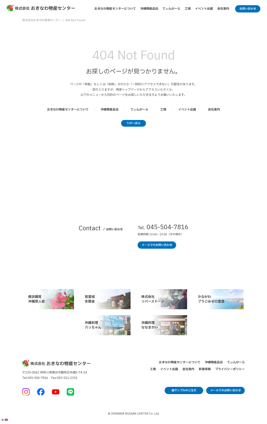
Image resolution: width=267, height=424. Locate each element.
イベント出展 (204, 9)
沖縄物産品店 (149, 9)
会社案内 (223, 9)
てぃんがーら (171, 9)
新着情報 (205, 369)
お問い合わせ (247, 9)
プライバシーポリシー (230, 369)
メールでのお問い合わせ (157, 245)
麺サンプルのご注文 (184, 390)
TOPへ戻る (133, 123)
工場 (188, 9)
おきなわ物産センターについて (115, 9)
